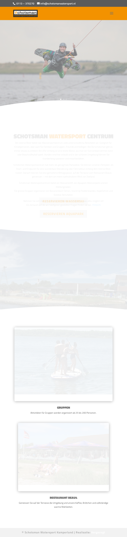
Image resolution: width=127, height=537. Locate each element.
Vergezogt (98, 532)
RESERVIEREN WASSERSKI (63, 201)
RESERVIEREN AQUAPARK (63, 213)
